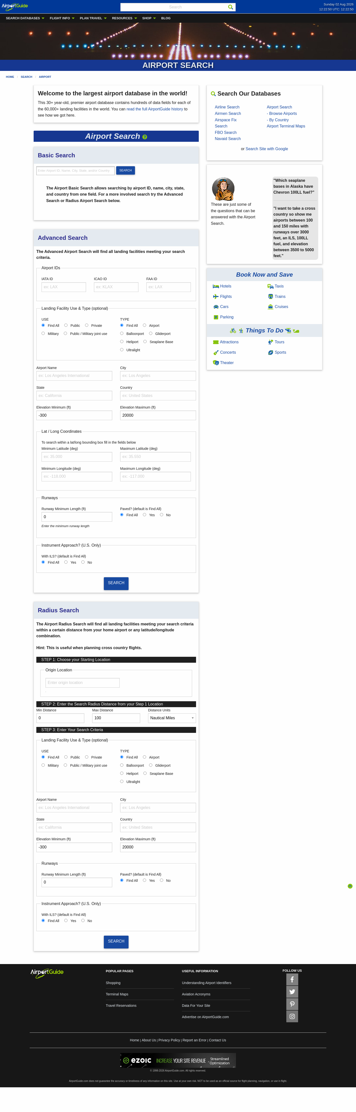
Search (26, 76)
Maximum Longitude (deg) (140, 469)
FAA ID (151, 279)
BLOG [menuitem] (166, 18)
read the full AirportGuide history (155, 109)
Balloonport (135, 334)
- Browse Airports (282, 113)
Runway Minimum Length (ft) (64, 509)
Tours (275, 342)
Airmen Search (228, 113)
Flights (222, 296)
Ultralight (133, 350)
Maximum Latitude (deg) (138, 449)
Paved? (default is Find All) (140, 509)
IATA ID (47, 279)
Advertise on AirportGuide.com (205, 1017)
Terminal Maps (117, 994)
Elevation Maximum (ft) (138, 407)
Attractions (226, 342)
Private (96, 326)
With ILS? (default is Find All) (64, 556)
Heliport (132, 342)
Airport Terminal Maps (286, 126)
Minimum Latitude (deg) (60, 449)
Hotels (222, 286)
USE (45, 319)
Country (126, 388)
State (40, 388)
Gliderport (162, 334)
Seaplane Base (161, 342)
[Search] (230, 7)
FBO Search (226, 132)
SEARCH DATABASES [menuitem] (23, 18)
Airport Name (46, 368)
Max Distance (102, 710)
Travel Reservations (121, 1006)
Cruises (277, 307)
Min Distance (46, 710)
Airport (45, 76)
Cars (220, 307)
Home (10, 76)
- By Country (278, 120)
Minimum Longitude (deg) (61, 469)
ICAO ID (100, 279)
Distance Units (159, 710)
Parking (223, 317)
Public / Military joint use (88, 334)
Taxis (275, 286)
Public (75, 326)
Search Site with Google (267, 149)
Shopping (113, 983)
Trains (276, 296)
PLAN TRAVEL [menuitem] (91, 18)
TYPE (124, 319)
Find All (53, 326)
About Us (149, 1040)
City (123, 368)
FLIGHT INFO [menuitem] (60, 18)
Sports (276, 352)
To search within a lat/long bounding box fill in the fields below (89, 442)
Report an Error (194, 1040)
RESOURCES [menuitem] (122, 18)
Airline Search (227, 107)
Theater (223, 363)
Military (53, 334)
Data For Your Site (196, 1006)
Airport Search (279, 107)
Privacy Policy (169, 1040)
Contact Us (217, 1040)
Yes (152, 515)
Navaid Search (228, 139)
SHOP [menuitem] (147, 18)
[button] (144, 136)
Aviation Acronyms (196, 994)
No (168, 515)
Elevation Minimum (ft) (53, 407)
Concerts (224, 352)
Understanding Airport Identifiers (206, 983)
